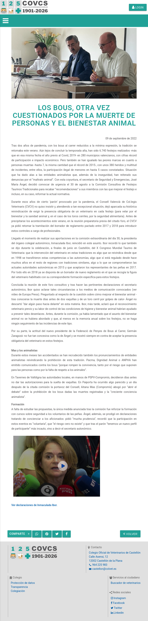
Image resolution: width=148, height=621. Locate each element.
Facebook (118, 602)
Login (138, 7)
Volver (130, 533)
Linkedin (117, 612)
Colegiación (18, 591)
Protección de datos (23, 582)
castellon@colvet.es (102, 568)
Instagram (118, 598)
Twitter (116, 607)
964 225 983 (98, 564)
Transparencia (19, 586)
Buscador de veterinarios (125, 582)
